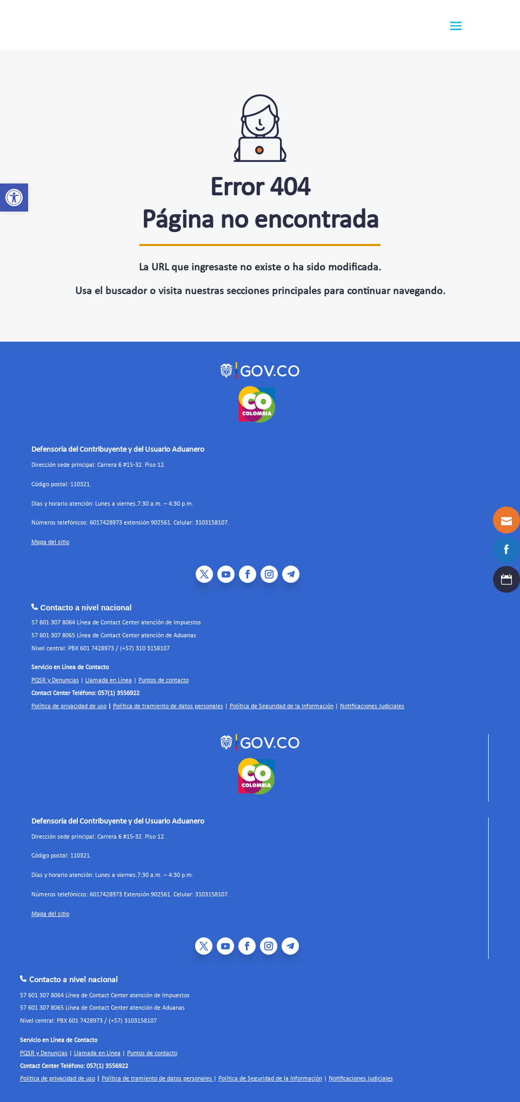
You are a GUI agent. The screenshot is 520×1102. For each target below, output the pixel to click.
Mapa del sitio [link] (50, 542)
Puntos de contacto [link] (163, 680)
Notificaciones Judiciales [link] (372, 706)
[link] (14, 197)
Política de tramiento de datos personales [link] (168, 706)
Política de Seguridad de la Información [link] (282, 706)
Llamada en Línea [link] (108, 680)
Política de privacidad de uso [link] (68, 706)
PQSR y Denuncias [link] (55, 680)
